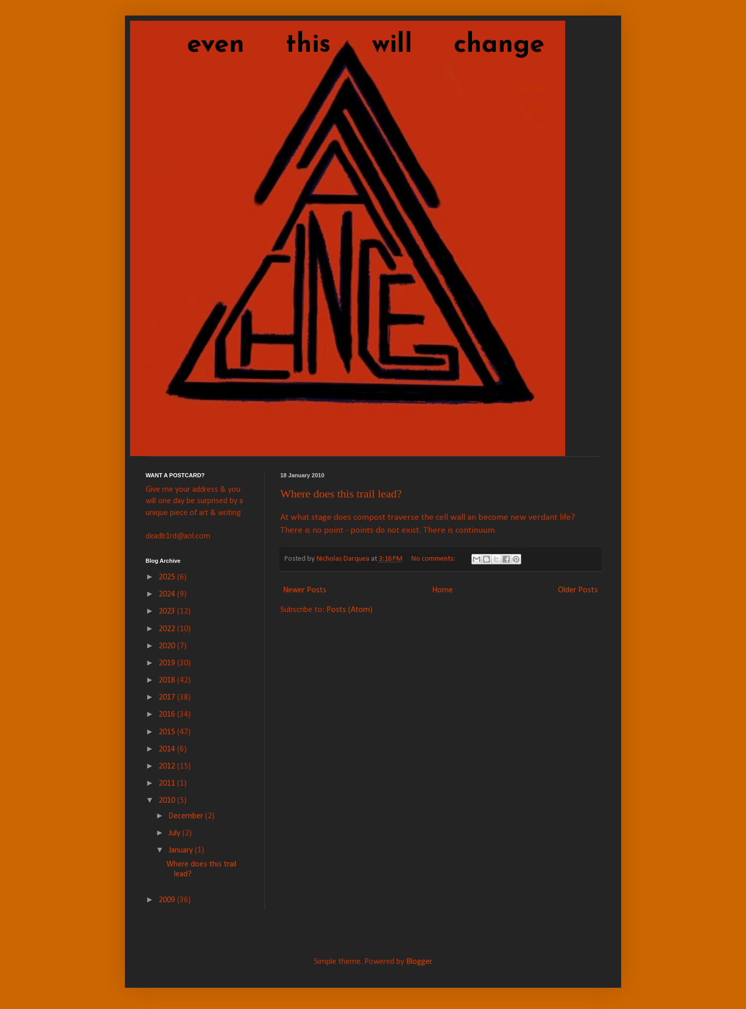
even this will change (345, 45)
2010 (168, 801)
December (186, 816)
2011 (168, 783)
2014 (168, 749)
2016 (168, 714)
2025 (168, 577)
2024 (168, 594)
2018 (168, 680)
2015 (168, 732)
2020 (168, 646)
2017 (168, 697)
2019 (168, 663)
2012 (168, 766)
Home (442, 590)
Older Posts (578, 590)
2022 (168, 629)
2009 (168, 900)
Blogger (419, 962)
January (181, 850)
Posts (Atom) (349, 610)
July (175, 833)
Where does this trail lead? (341, 493)
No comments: (434, 559)
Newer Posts (304, 590)
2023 (168, 611)
